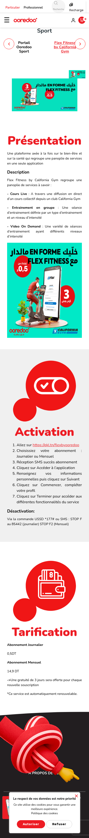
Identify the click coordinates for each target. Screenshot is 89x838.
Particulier (12, 7)
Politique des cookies (44, 813)
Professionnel (33, 7)
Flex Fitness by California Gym (65, 47)
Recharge (76, 10)
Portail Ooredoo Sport (24, 47)
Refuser (59, 824)
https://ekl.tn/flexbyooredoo (56, 445)
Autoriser (31, 824)
